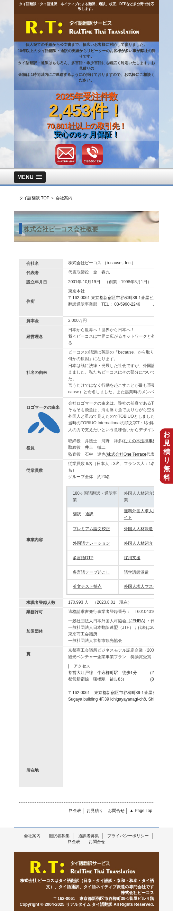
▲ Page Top (140, 810)
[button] (30, 177)
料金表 (75, 810)
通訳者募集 (88, 835)
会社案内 (32, 835)
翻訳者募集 (59, 835)
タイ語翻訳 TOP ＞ (37, 198)
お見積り (94, 810)
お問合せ (116, 810)
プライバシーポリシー (128, 835)
